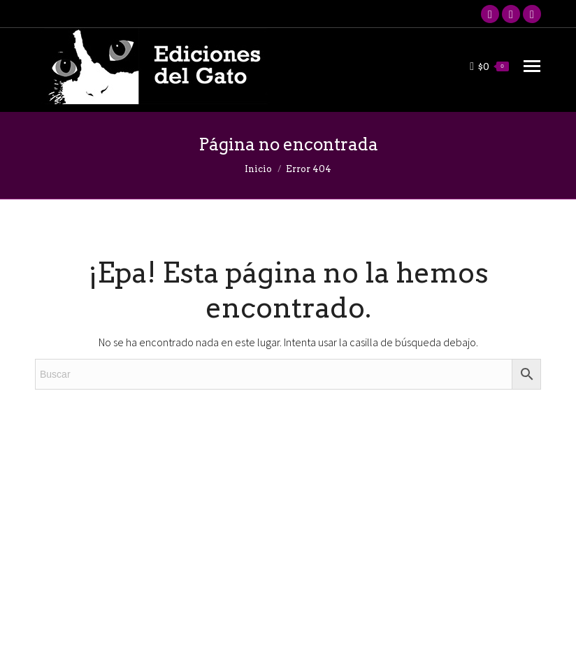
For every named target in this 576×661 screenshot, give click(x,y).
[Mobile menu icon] (532, 66)
